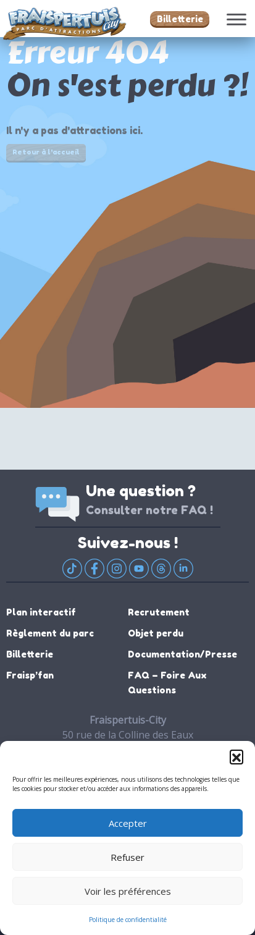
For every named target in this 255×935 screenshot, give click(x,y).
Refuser (127, 857)
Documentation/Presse (182, 654)
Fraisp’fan (30, 675)
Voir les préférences (128, 891)
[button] (236, 756)
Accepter (128, 823)
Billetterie (180, 19)
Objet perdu (155, 633)
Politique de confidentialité (128, 919)
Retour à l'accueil (46, 152)
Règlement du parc (50, 633)
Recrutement (159, 612)
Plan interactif (41, 612)
